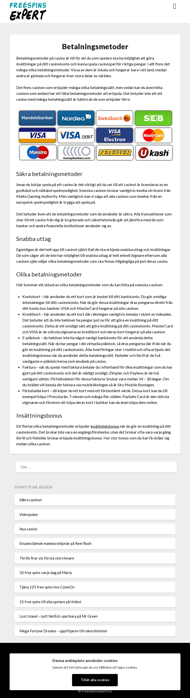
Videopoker (28, 514)
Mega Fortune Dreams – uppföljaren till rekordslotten (63, 631)
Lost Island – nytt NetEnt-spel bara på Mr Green (58, 616)
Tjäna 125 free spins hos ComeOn (46, 587)
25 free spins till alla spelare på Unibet (50, 601)
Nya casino (28, 529)
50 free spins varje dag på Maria (45, 572)
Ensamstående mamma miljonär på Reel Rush (55, 543)
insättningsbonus (104, 426)
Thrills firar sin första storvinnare (46, 558)
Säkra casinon (30, 500)
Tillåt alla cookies (95, 680)
